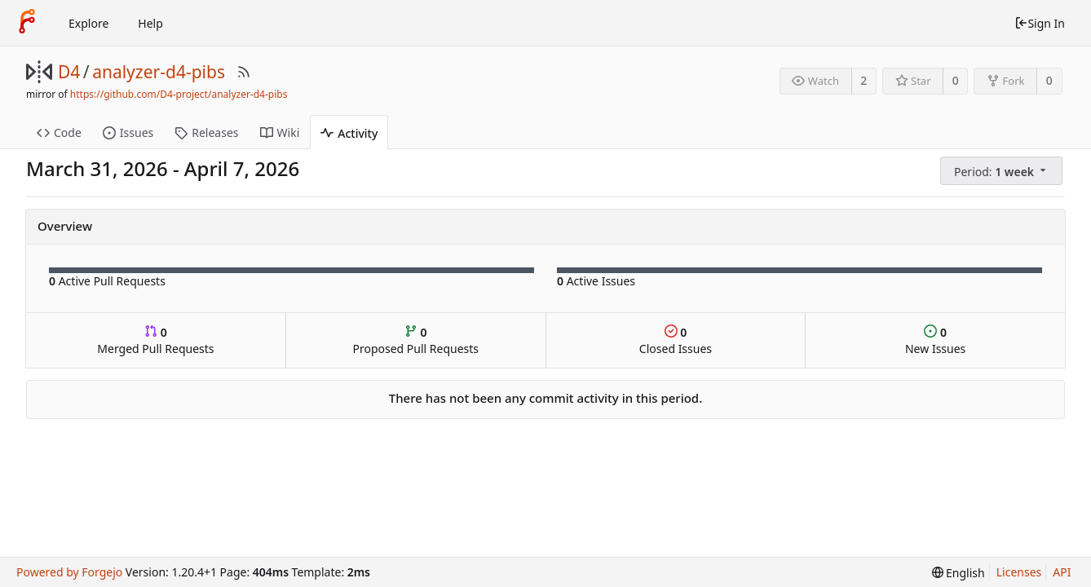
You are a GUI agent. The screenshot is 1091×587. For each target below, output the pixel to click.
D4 (69, 72)
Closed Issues (675, 340)
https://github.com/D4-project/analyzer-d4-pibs (179, 94)
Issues (128, 132)
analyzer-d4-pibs (158, 72)
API (1062, 572)
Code (59, 132)
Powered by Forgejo (69, 572)
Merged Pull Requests (155, 340)
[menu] (1002, 171)
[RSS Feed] (243, 71)
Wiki (280, 132)
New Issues (935, 340)
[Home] (27, 23)
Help (150, 23)
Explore (88, 23)
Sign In (1039, 23)
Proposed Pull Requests (415, 340)
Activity (349, 133)
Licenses (1019, 572)
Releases (206, 132)
